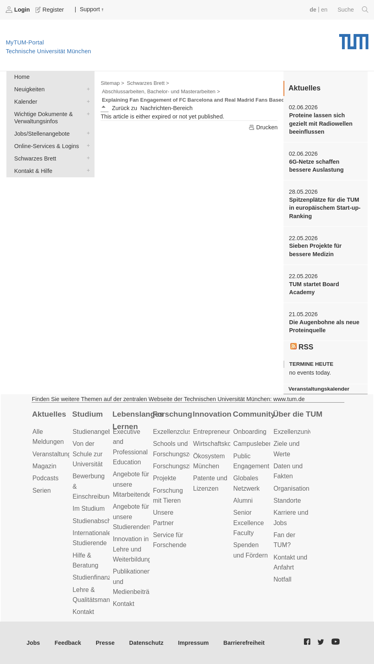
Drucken (263, 127)
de (313, 9)
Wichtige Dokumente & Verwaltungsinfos (86, 113)
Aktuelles (49, 414)
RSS (302, 347)
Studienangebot (94, 431)
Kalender (86, 101)
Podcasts (45, 478)
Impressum (193, 643)
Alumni (243, 500)
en (324, 9)
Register (50, 9)
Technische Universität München (353, 39)
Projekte (164, 478)
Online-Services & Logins (86, 145)
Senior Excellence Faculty (248, 522)
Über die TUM (297, 414)
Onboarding (250, 431)
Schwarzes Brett (86, 157)
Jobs (33, 643)
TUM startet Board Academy (314, 288)
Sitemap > (112, 83)
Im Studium (88, 508)
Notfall (282, 579)
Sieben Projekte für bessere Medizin (315, 250)
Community (254, 414)
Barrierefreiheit (244, 643)
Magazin (44, 466)
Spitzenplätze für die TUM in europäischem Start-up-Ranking (324, 208)
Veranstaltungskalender (318, 389)
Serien (41, 490)
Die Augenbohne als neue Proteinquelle (324, 326)
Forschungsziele (176, 466)
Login (18, 9)
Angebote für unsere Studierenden (132, 516)
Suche (353, 9)
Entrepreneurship (217, 431)
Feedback (67, 643)
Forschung (172, 414)
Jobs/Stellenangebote (86, 133)
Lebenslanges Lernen (138, 420)
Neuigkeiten (86, 88)
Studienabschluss (97, 521)
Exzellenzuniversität (301, 431)
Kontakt (83, 611)
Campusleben (253, 443)
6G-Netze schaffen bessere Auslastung (316, 165)
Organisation (291, 488)
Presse (105, 643)
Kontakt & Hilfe (86, 170)
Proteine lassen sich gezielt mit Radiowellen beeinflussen (320, 123)
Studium (87, 414)
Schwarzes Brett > (148, 83)
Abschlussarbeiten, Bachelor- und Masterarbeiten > (161, 91)
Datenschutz (146, 643)
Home (22, 77)
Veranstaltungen (55, 454)
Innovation (212, 414)
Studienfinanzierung (100, 577)
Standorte (287, 500)
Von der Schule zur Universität (87, 453)
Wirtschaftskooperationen (229, 443)
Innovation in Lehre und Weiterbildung (132, 549)
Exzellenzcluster (176, 431)
